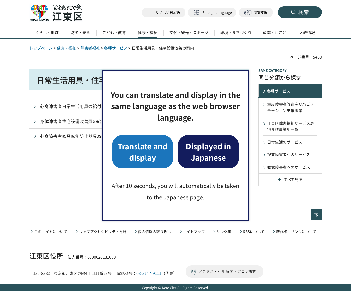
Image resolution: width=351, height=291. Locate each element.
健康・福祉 (66, 48)
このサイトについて (50, 231)
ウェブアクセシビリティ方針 (102, 231)
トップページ (41, 48)
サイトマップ (194, 231)
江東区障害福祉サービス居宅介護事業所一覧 (290, 126)
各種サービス (115, 48)
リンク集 (223, 231)
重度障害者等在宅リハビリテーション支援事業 (290, 107)
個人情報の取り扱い (154, 231)
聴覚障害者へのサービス (288, 167)
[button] (212, 13)
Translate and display (142, 152)
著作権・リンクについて (296, 231)
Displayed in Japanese (208, 152)
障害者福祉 (90, 48)
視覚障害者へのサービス (288, 154)
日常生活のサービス (284, 142)
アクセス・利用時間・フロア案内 (227, 271)
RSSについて (253, 231)
